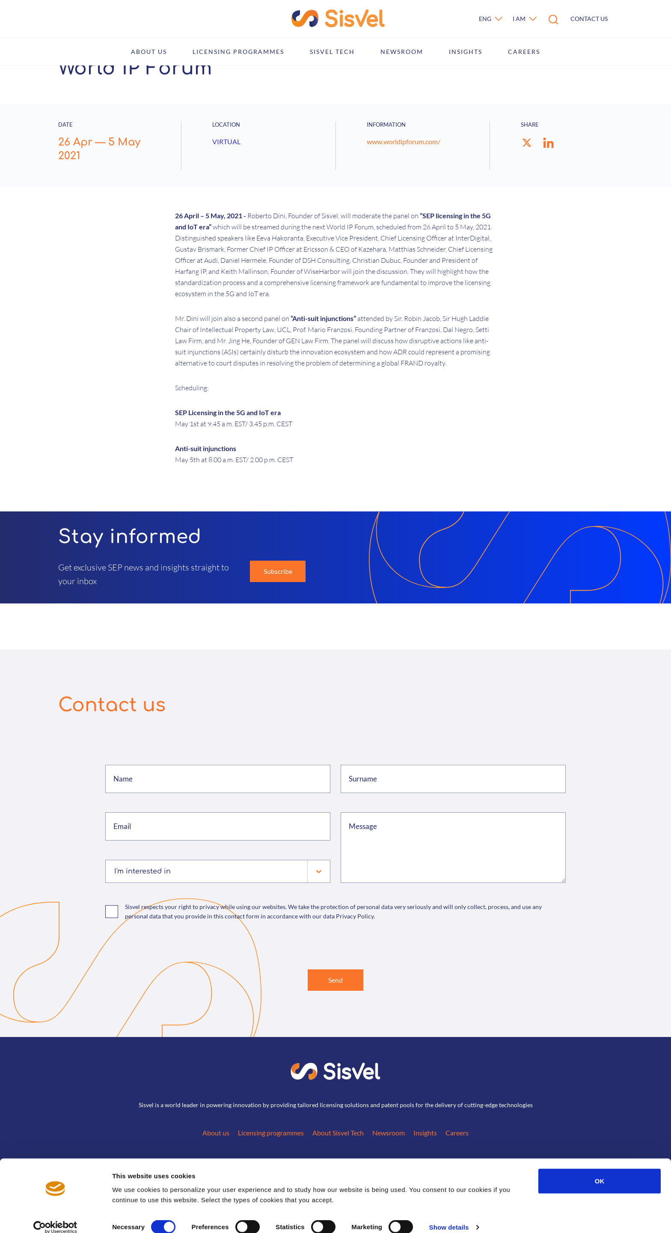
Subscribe (278, 571)
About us (149, 51)
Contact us (589, 18)
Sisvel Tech (332, 51)
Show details (449, 1216)
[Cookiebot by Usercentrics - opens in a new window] (55, 1216)
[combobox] (115, 871)
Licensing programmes (238, 51)
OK (600, 1169)
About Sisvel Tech (338, 1134)
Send (335, 981)
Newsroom (401, 51)
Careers (524, 51)
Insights (465, 51)
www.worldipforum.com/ (403, 141)
